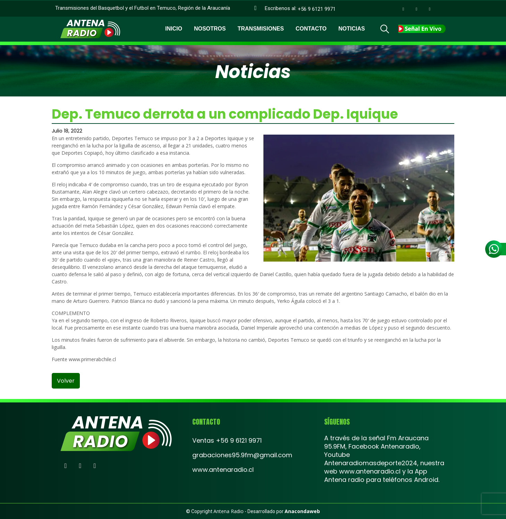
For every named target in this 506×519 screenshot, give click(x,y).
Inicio (173, 28)
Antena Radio (228, 511)
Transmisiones (260, 28)
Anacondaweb (302, 511)
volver (66, 381)
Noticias (351, 28)
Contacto (311, 28)
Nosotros (210, 28)
